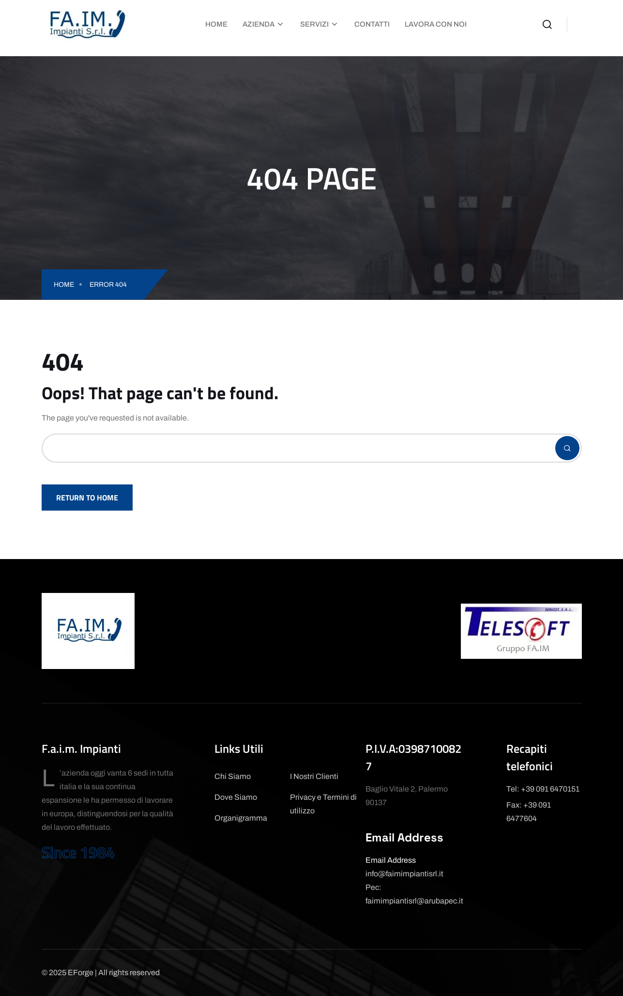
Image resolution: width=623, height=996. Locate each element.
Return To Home (87, 497)
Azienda (258, 24)
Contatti (372, 24)
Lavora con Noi (436, 24)
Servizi (314, 24)
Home (216, 24)
